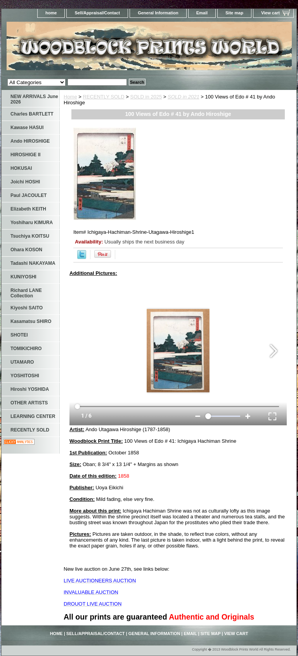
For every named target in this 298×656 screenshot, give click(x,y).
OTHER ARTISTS (29, 403)
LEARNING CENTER (32, 416)
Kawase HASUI (26, 127)
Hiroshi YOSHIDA (29, 389)
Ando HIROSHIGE (30, 141)
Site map (234, 12)
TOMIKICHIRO (26, 348)
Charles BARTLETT (32, 114)
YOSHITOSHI (24, 375)
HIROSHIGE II (25, 154)
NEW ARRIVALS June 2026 (34, 99)
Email (202, 12)
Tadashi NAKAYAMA (32, 263)
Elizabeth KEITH (28, 209)
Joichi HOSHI (25, 182)
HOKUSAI (21, 168)
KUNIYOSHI (23, 277)
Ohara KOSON (26, 249)
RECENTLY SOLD (104, 97)
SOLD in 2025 (146, 97)
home (51, 12)
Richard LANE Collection (26, 293)
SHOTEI (19, 335)
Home (70, 97)
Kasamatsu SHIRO (30, 321)
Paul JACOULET (28, 195)
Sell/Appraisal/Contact (97, 12)
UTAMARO (22, 362)
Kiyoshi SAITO (26, 308)
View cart (270, 12)
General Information (158, 12)
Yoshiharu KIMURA (31, 222)
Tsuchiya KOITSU (29, 236)
